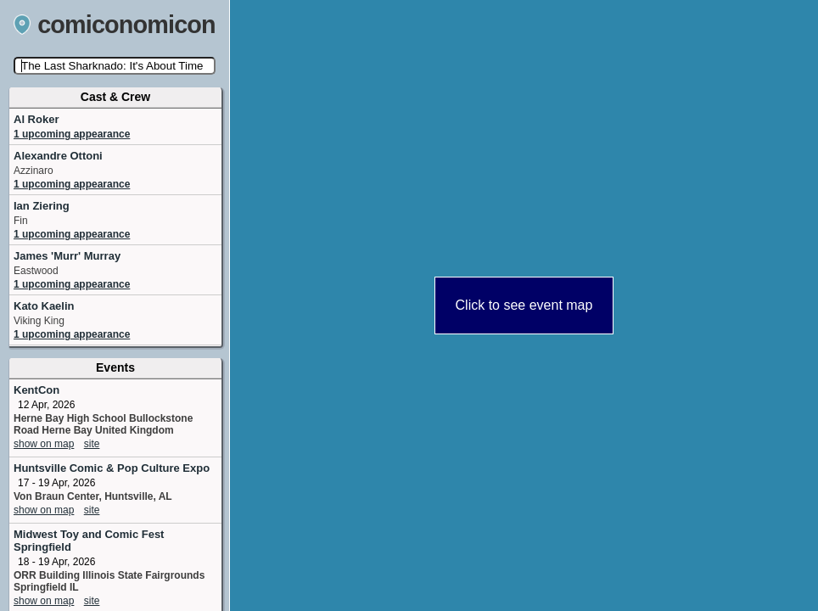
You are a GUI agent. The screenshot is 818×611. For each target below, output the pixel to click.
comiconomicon (115, 24)
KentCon (36, 390)
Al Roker (36, 119)
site (92, 444)
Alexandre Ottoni (58, 155)
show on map (44, 444)
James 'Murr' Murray (67, 255)
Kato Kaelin (44, 306)
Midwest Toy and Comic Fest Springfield (89, 540)
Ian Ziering (42, 205)
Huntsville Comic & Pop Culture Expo (112, 468)
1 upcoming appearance (72, 134)
